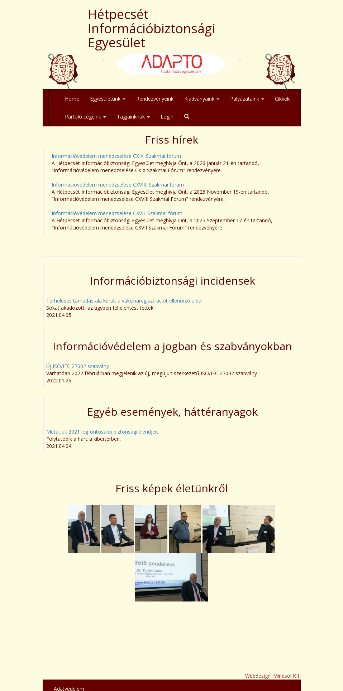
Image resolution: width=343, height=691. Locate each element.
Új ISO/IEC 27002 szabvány (77, 366)
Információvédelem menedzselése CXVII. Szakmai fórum (117, 213)
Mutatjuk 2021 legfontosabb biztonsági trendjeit (102, 431)
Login (167, 116)
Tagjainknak (133, 116)
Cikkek (282, 98)
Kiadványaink (201, 98)
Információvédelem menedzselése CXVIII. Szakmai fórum (118, 184)
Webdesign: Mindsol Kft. (273, 675)
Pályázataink (247, 98)
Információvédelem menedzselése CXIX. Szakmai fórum (116, 156)
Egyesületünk (107, 98)
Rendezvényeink (154, 98)
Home (72, 98)
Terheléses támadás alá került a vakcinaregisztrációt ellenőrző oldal (124, 300)
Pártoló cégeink (85, 116)
